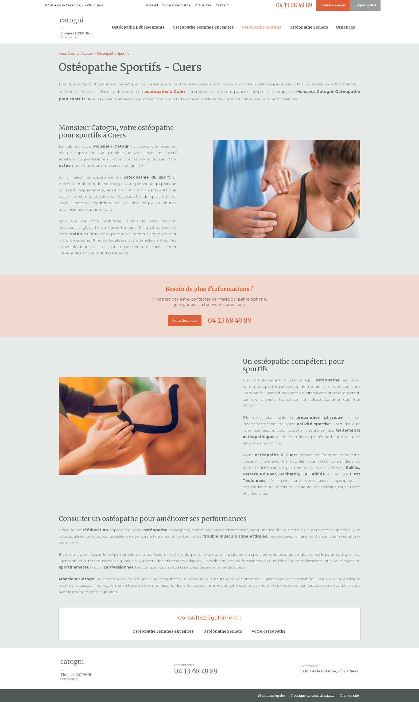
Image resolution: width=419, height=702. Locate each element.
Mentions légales (272, 695)
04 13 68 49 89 (294, 5)
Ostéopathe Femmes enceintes (203, 27)
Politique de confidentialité (313, 695)
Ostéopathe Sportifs (261, 27)
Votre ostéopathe (176, 5)
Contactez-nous (333, 5)
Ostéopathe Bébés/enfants (138, 27)
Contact (222, 5)
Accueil (152, 5)
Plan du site (349, 695)
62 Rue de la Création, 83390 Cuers (74, 5)
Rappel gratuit (365, 5)
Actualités (203, 5)
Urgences (345, 27)
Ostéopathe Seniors (308, 27)
